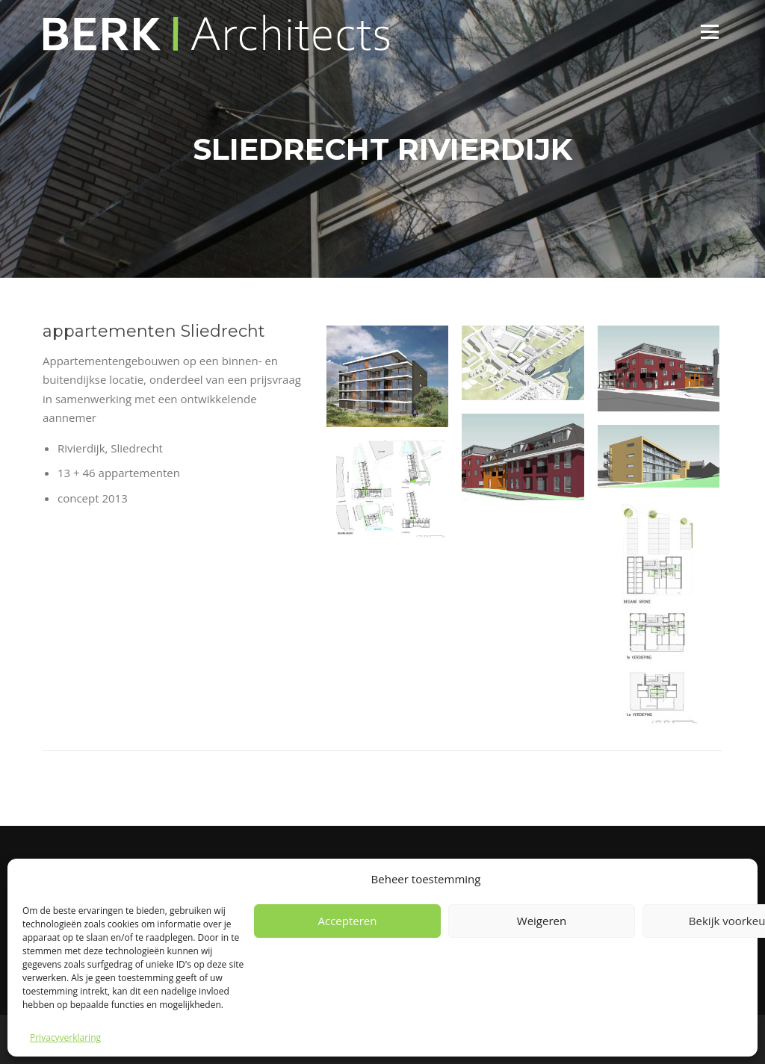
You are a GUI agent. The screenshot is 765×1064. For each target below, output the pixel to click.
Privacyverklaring (65, 1037)
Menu (709, 31)
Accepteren (347, 920)
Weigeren (541, 920)
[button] (387, 377)
